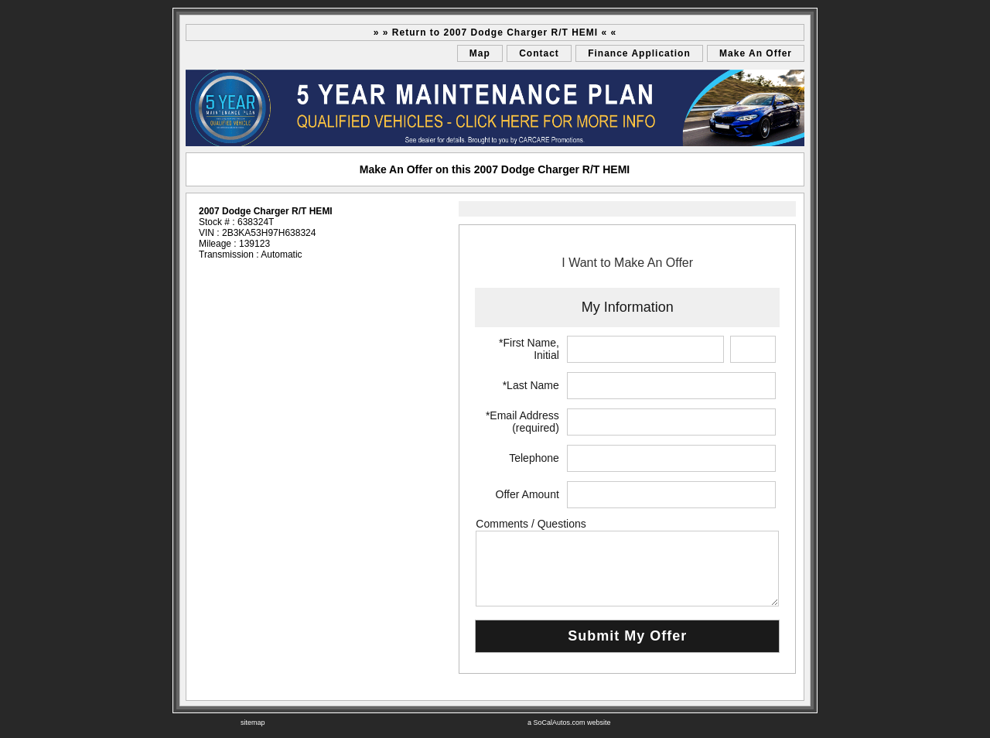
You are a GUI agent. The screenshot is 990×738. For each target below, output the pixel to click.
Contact (539, 53)
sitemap (253, 722)
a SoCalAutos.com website (569, 722)
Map (479, 53)
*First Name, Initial (529, 349)
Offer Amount (527, 494)
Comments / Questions (530, 524)
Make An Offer (755, 53)
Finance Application (639, 53)
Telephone (534, 458)
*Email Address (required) (522, 421)
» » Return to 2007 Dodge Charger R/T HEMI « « (495, 32)
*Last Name (531, 385)
